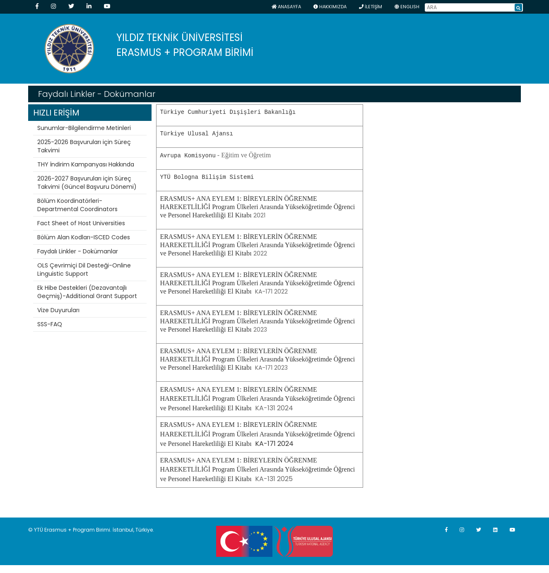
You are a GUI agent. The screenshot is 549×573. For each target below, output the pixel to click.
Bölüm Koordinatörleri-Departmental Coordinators (77, 205)
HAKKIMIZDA (330, 6)
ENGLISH (407, 6)
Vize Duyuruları (58, 310)
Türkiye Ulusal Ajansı (196, 133)
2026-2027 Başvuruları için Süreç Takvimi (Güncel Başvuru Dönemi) (87, 182)
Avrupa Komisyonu (187, 155)
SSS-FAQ (49, 324)
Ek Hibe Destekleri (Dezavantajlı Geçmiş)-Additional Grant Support (87, 292)
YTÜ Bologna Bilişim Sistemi (207, 177)
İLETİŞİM (370, 6)
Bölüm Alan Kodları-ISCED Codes (83, 237)
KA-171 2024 (257, 433)
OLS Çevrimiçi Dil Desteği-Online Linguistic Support (84, 269)
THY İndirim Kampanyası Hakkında (85, 164)
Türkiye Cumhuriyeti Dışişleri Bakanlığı (228, 112)
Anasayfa (286, 6)
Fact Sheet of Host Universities (81, 223)
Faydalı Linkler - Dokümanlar (77, 251)
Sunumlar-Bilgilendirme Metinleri (84, 128)
